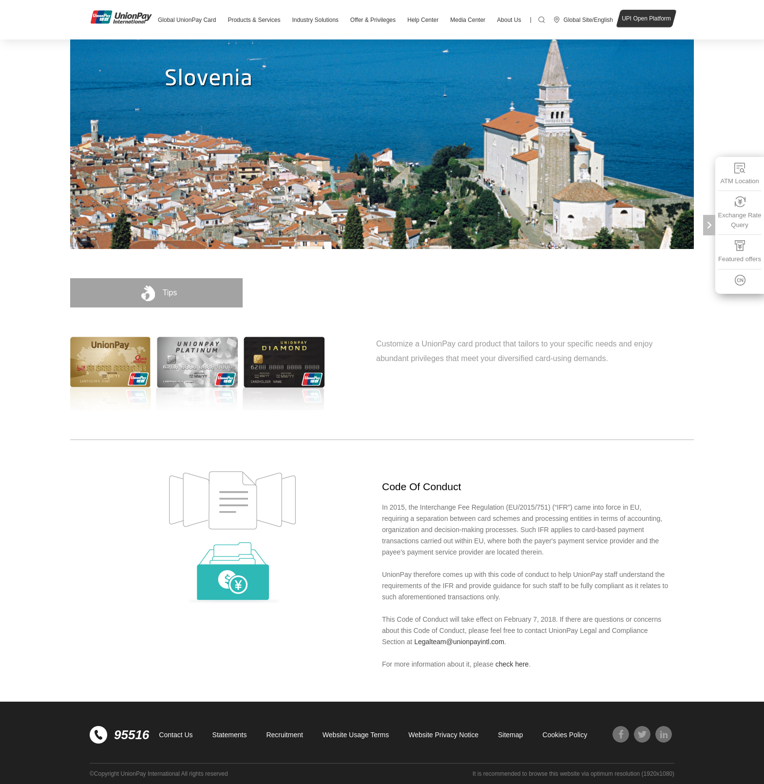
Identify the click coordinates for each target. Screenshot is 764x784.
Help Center (423, 20)
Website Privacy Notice (443, 735)
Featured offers (739, 251)
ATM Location (739, 173)
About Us (509, 20)
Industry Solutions (315, 20)
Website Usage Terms (356, 735)
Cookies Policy (564, 735)
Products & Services (254, 20)
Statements (229, 735)
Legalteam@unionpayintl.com (459, 642)
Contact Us (175, 735)
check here (512, 664)
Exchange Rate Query (740, 212)
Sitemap (510, 735)
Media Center (467, 20)
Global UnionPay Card (187, 20)
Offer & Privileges (373, 20)
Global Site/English (588, 20)
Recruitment (284, 735)
